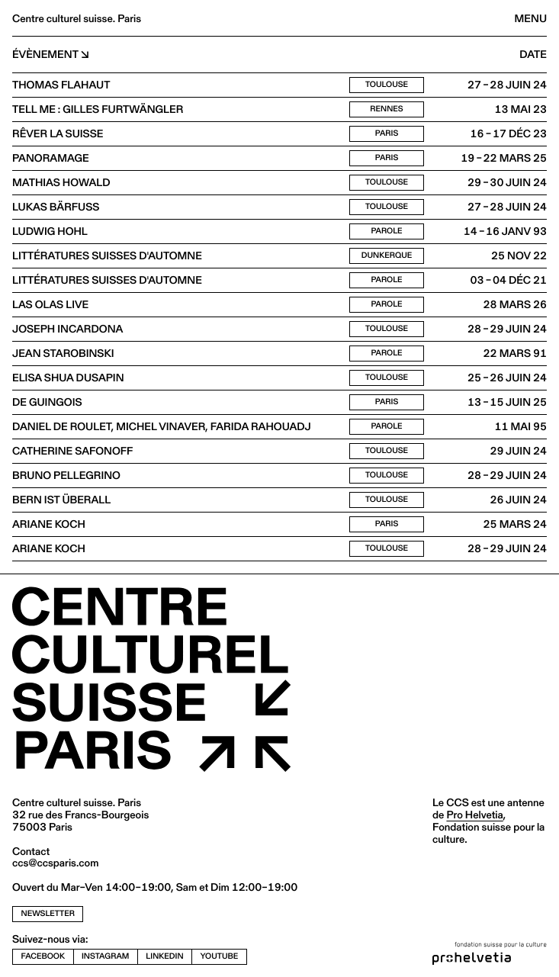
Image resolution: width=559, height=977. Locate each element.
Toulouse (386, 84)
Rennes (386, 108)
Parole (386, 230)
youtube (220, 956)
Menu (531, 18)
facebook (43, 956)
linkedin (164, 956)
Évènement (45, 55)
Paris (386, 133)
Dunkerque (386, 255)
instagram (105, 956)
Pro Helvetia (474, 814)
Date (533, 55)
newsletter (48, 913)
